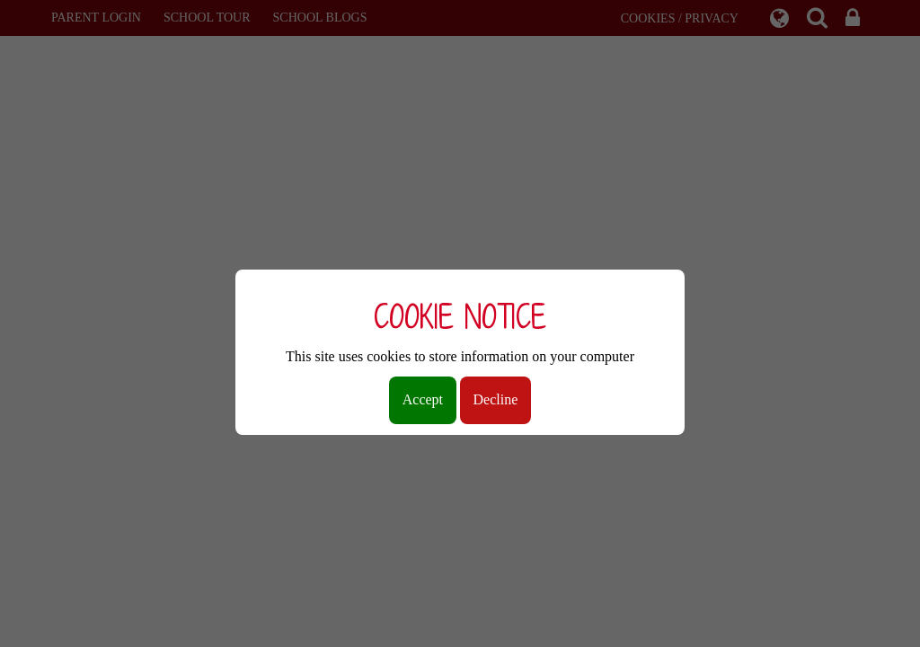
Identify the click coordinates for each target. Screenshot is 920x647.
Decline (495, 399)
